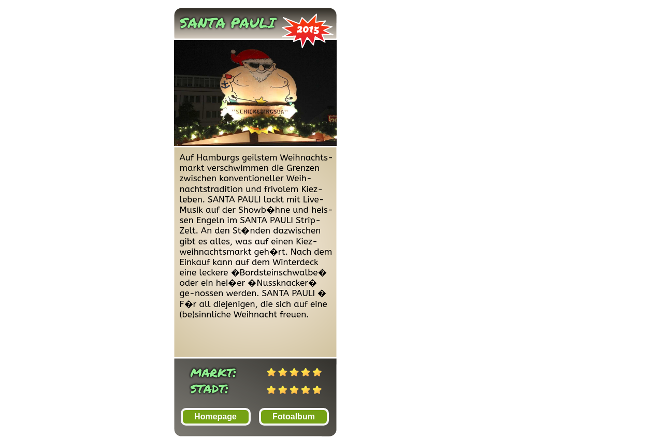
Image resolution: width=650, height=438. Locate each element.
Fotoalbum (293, 416)
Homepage (215, 416)
